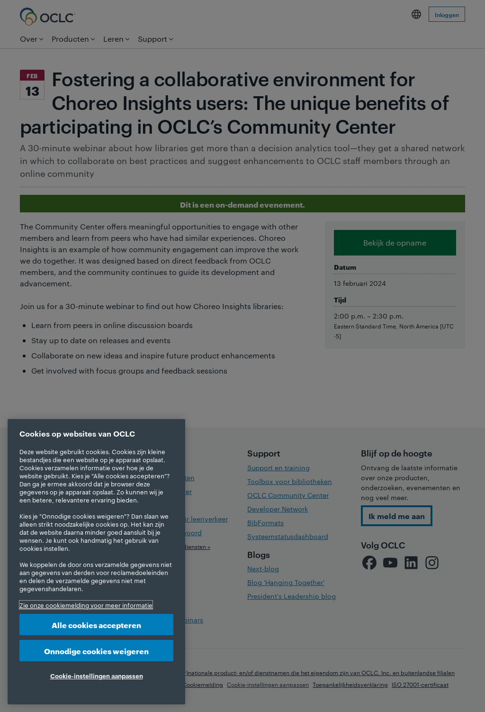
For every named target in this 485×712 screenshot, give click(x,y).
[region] (96, 561)
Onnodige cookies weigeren (96, 650)
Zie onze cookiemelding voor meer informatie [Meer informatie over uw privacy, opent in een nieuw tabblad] (86, 605)
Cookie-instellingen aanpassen (96, 675)
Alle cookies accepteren (96, 624)
